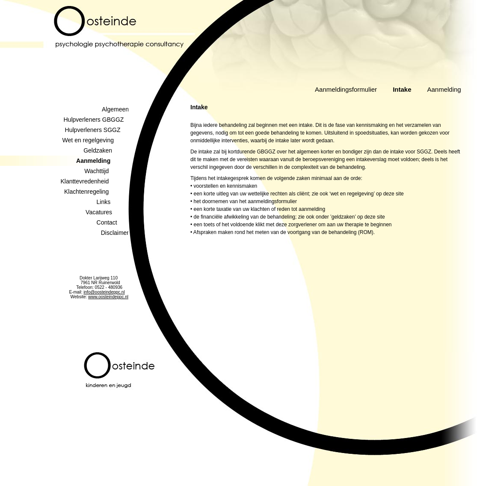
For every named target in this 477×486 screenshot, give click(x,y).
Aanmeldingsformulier (346, 89)
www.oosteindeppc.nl (108, 296)
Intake (402, 89)
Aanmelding (444, 89)
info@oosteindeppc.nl (103, 292)
